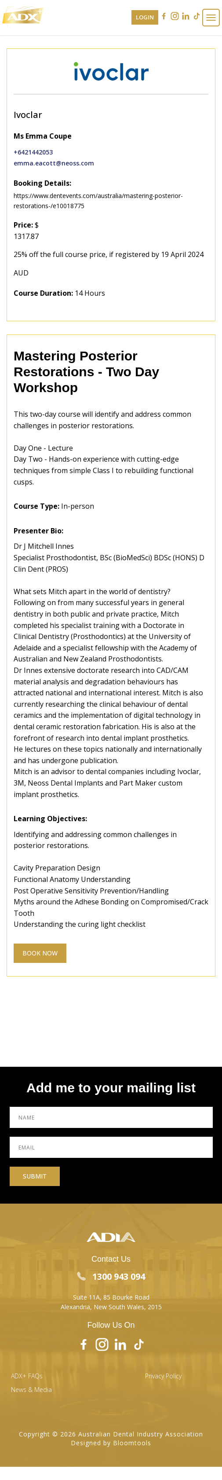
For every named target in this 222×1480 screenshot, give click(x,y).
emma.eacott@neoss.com (54, 163)
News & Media (31, 1380)
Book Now (40, 953)
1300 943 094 (111, 1267)
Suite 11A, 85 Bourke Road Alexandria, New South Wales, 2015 (111, 1292)
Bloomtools (132, 1433)
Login (145, 17)
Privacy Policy (163, 1366)
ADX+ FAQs (27, 1366)
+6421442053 (33, 152)
